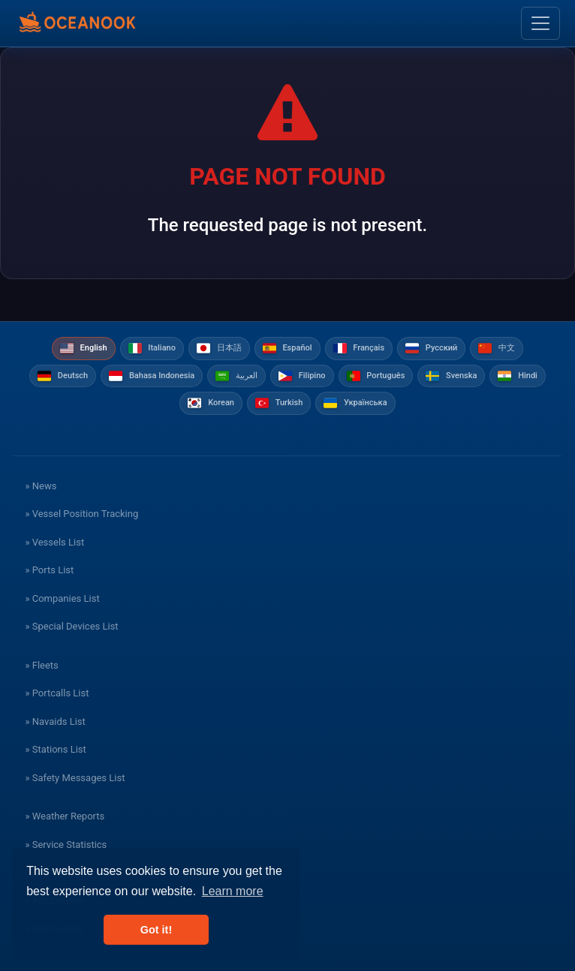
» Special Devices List (71, 626)
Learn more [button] (232, 891)
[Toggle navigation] (540, 23)
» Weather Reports (64, 816)
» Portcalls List (57, 693)
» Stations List (55, 749)
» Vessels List (54, 542)
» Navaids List (55, 721)
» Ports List (49, 570)
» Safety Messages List (75, 777)
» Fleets (41, 665)
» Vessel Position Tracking (81, 513)
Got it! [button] (156, 930)
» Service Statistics (66, 844)
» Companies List (62, 598)
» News (40, 486)
